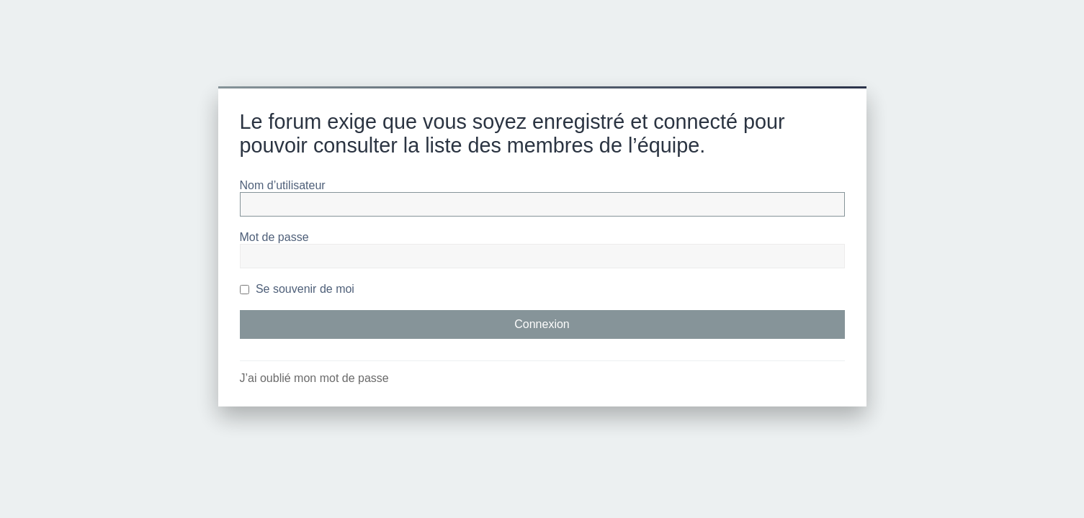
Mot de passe (274, 237)
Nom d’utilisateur (283, 185)
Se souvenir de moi (297, 289)
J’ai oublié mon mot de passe (314, 378)
